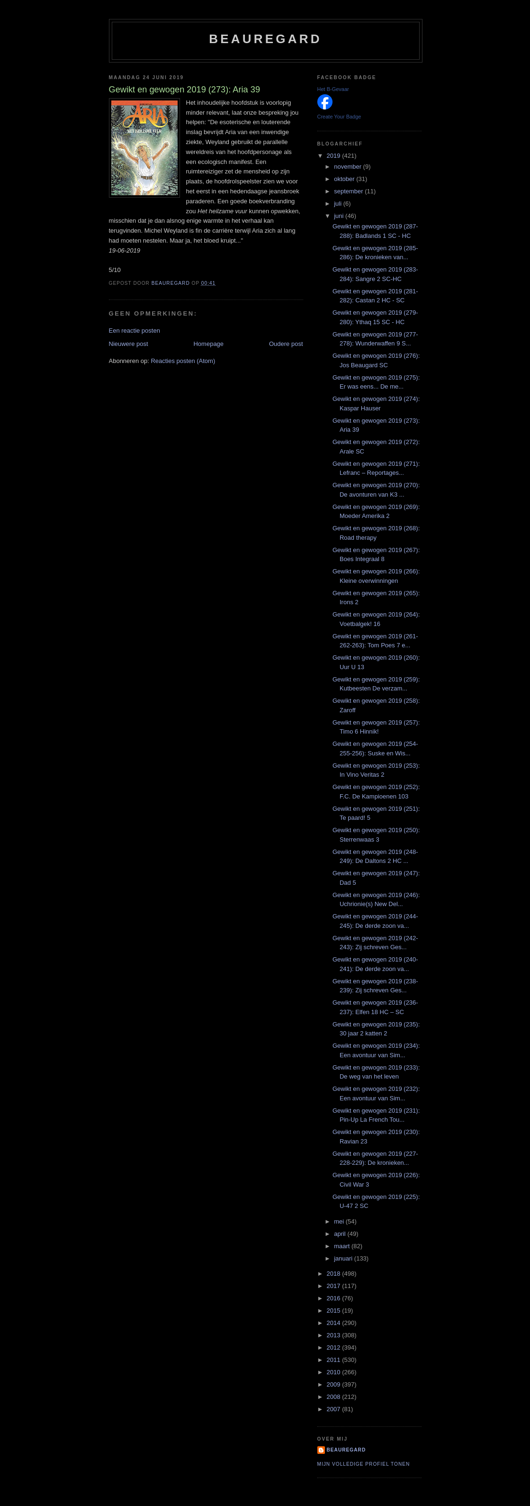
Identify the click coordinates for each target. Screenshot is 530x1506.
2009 (334, 1384)
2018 (334, 1273)
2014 (334, 1322)
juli (338, 203)
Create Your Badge (339, 116)
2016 (334, 1298)
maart (342, 1246)
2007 (334, 1409)
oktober (345, 178)
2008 (334, 1396)
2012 (334, 1347)
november (348, 166)
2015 (334, 1310)
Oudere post (286, 343)
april (340, 1233)
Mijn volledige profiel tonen (363, 1464)
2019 (334, 155)
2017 (334, 1285)
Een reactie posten (134, 330)
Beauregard (265, 39)
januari (344, 1258)
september (349, 191)
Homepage (208, 343)
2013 (334, 1335)
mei (340, 1221)
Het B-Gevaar (333, 89)
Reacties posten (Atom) (183, 360)
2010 (334, 1372)
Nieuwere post (128, 343)
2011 (334, 1359)
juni (339, 215)
